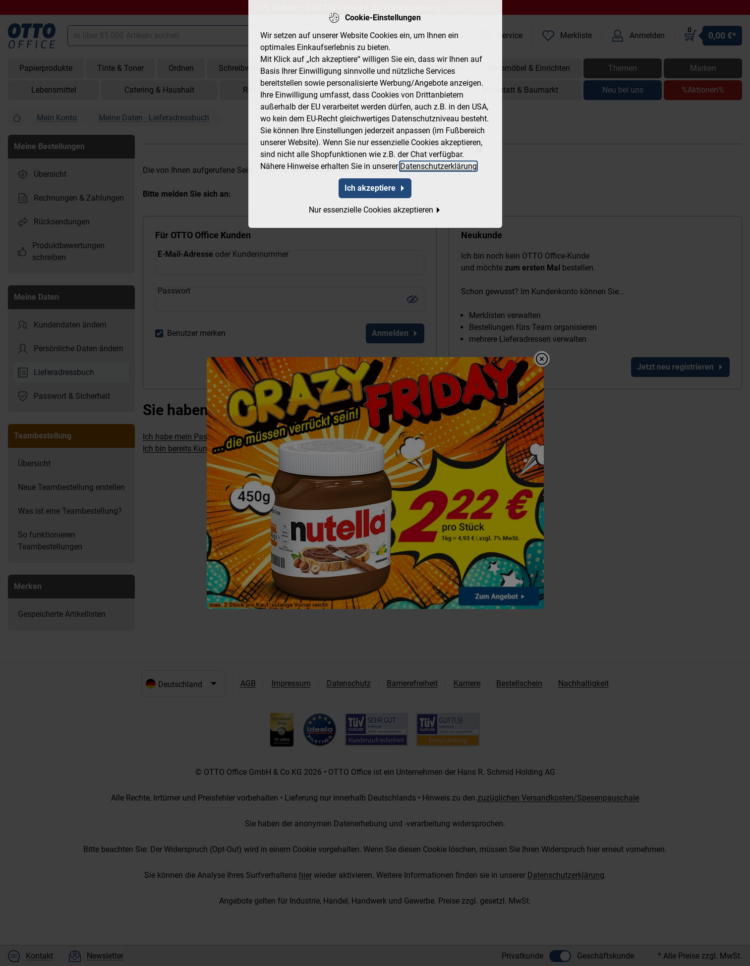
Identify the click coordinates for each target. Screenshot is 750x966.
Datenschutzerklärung (438, 164)
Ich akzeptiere (375, 186)
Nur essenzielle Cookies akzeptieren (375, 208)
